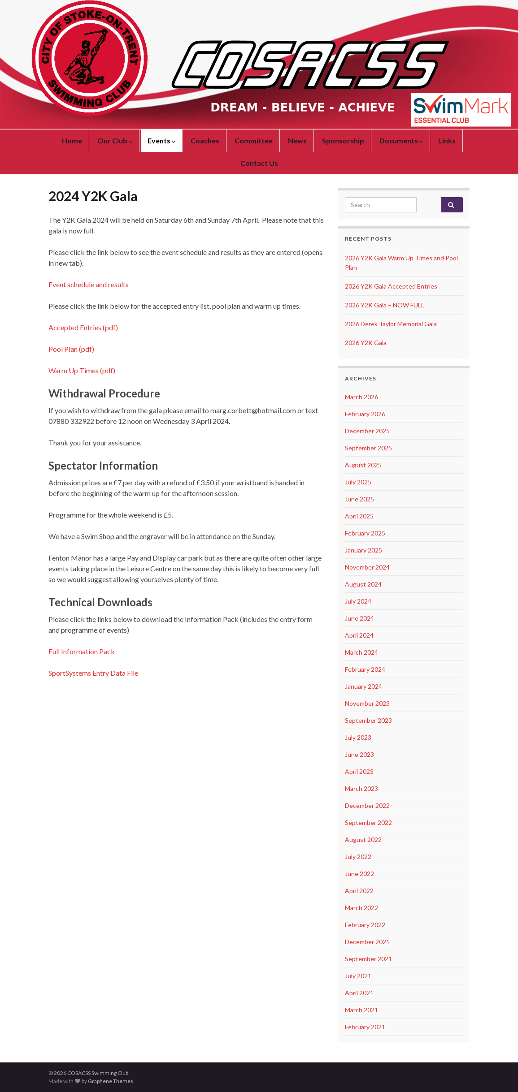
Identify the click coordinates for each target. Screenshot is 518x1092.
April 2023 (359, 771)
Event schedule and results (88, 284)
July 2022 (358, 856)
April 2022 (359, 890)
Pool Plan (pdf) (71, 349)
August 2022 (363, 839)
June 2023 (359, 754)
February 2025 (365, 533)
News (297, 140)
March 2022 (361, 907)
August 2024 (363, 584)
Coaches (205, 140)
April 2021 (359, 993)
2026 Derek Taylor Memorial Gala (391, 324)
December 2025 (367, 431)
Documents (401, 140)
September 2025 (368, 448)
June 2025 (359, 499)
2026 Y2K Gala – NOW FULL (384, 305)
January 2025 (363, 550)
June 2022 (359, 873)
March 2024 (361, 652)
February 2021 (365, 1027)
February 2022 (365, 924)
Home (72, 140)
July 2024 (358, 601)
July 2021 (358, 976)
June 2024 (359, 618)
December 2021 (367, 941)
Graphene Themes (110, 1081)
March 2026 (361, 397)
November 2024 (367, 567)
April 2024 (359, 635)
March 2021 (361, 1010)
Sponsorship (343, 140)
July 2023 (358, 737)
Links (447, 140)
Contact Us (259, 163)
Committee (254, 140)
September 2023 (368, 720)
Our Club (114, 140)
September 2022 (368, 822)
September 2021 (368, 959)
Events (161, 140)
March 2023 (361, 788)
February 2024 (365, 669)
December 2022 (367, 805)
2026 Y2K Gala (366, 342)
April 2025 (359, 516)
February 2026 (365, 414)
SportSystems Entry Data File (93, 673)
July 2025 (358, 482)
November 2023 (367, 703)
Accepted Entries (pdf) (83, 327)
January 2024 (363, 686)
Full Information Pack (81, 651)
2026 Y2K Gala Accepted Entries (391, 286)
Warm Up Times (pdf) (81, 370)
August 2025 (363, 465)
